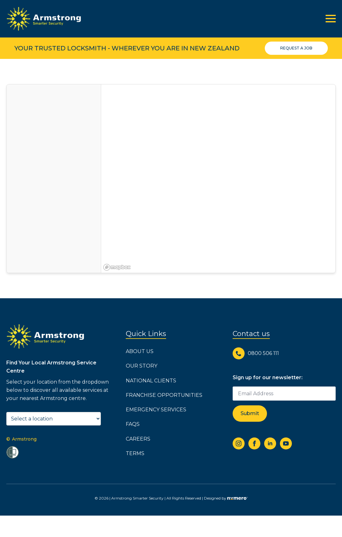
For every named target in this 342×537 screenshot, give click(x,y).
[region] (218, 178)
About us (140, 351)
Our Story (141, 366)
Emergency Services (156, 410)
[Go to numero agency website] (237, 498)
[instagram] (239, 443)
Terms (135, 453)
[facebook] (254, 443)
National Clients (151, 381)
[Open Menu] (331, 19)
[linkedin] (270, 443)
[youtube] (286, 443)
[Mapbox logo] (117, 267)
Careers (138, 439)
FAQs (133, 424)
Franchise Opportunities (164, 395)
